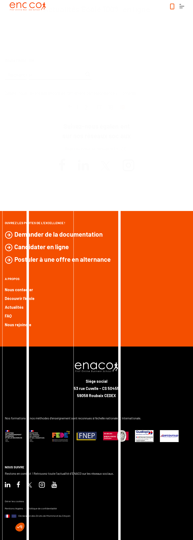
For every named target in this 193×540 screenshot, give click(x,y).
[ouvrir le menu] (182, 6)
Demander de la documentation (58, 234)
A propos (12, 279)
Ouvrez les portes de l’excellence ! (35, 223)
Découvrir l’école (19, 298)
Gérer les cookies (14, 501)
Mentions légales (14, 508)
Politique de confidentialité (42, 508)
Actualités (14, 307)
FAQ (8, 315)
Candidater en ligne (41, 246)
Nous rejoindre (18, 324)
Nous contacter (19, 289)
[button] (20, 527)
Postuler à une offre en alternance (62, 259)
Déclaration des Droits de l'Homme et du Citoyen (37, 516)
